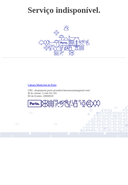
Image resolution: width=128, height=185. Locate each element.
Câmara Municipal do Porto (42, 85)
